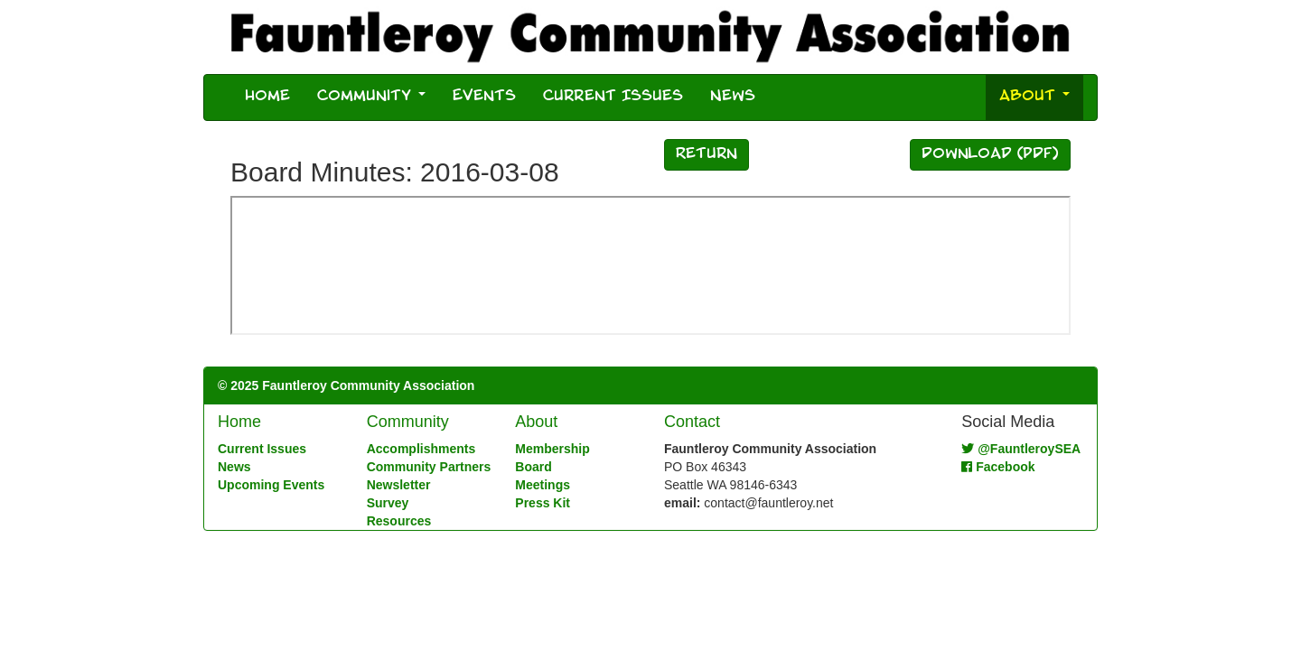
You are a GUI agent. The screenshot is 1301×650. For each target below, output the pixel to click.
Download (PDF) (990, 155)
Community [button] (371, 97)
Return (706, 155)
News (732, 97)
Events (484, 97)
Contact (692, 422)
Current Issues (613, 97)
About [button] (1034, 97)
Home (267, 97)
